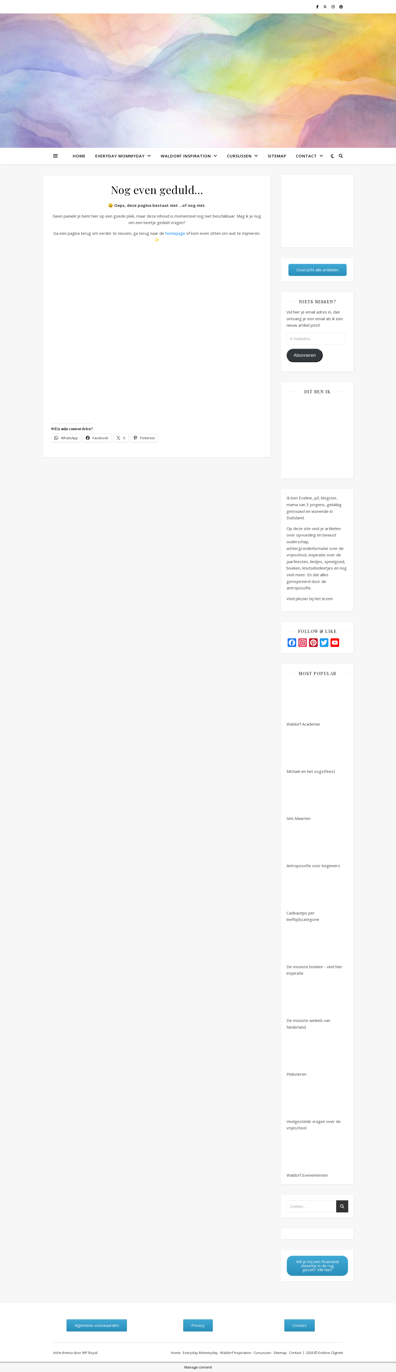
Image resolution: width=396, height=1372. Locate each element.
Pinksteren (307, 1054)
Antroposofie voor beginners (313, 845)
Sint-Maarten (307, 798)
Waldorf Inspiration (186, 156)
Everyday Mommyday (120, 156)
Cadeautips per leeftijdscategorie (307, 895)
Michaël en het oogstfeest (311, 751)
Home (79, 156)
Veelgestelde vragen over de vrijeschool (314, 1104)
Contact (306, 156)
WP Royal (89, 1352)
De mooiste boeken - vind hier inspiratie (314, 949)
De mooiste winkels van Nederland (308, 1003)
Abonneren (305, 355)
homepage (175, 233)
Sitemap (277, 156)
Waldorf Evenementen (307, 1155)
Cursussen (239, 156)
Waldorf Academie (307, 703)
